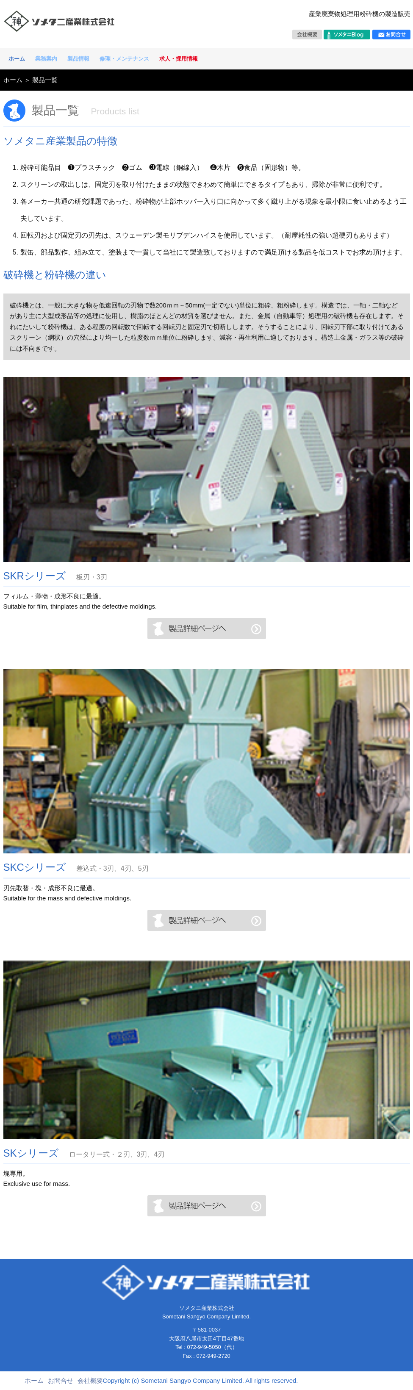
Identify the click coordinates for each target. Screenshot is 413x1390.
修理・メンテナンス (124, 58)
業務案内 (46, 58)
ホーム (16, 58)
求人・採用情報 (178, 58)
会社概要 (90, 1380)
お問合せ (60, 1380)
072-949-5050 (204, 1347)
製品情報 (78, 58)
